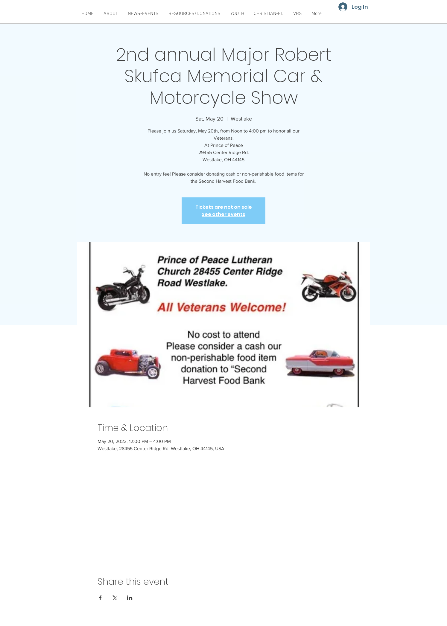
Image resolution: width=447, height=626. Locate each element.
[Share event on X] (115, 597)
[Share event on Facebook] (100, 597)
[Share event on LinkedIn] (130, 597)
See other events (223, 214)
